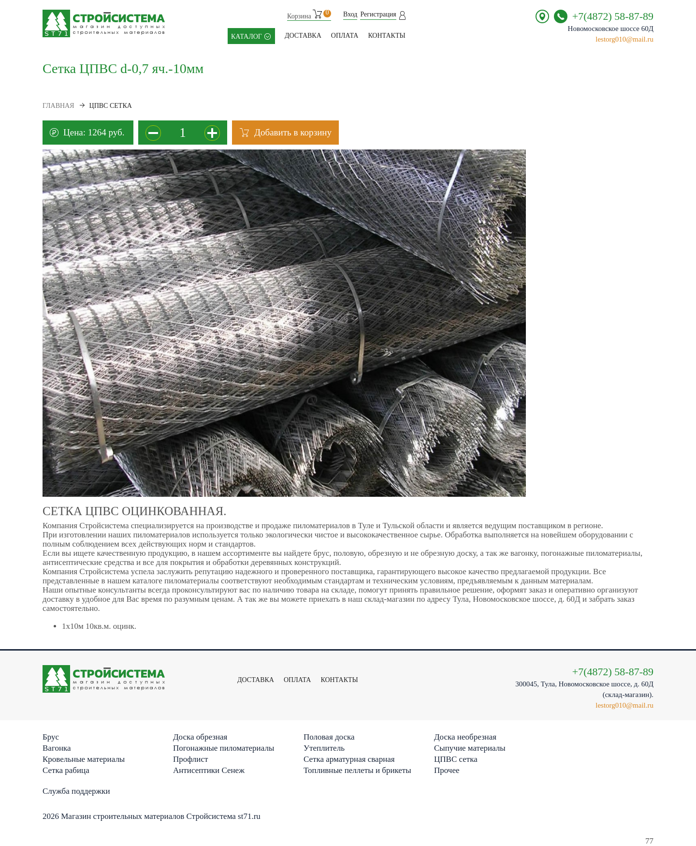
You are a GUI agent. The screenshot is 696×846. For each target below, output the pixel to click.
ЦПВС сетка (456, 759)
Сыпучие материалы (470, 748)
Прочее (446, 770)
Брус (51, 737)
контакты (386, 35)
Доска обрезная (200, 737)
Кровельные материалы (84, 759)
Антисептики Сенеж (209, 770)
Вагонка (57, 748)
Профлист (190, 759)
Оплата (345, 35)
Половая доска (329, 737)
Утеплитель (324, 748)
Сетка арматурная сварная (349, 759)
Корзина (309, 15)
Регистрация (378, 14)
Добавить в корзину (293, 132)
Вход (350, 14)
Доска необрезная (465, 737)
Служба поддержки (76, 791)
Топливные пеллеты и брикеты (357, 770)
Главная (58, 105)
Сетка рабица (66, 770)
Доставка (303, 35)
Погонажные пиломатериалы (223, 748)
